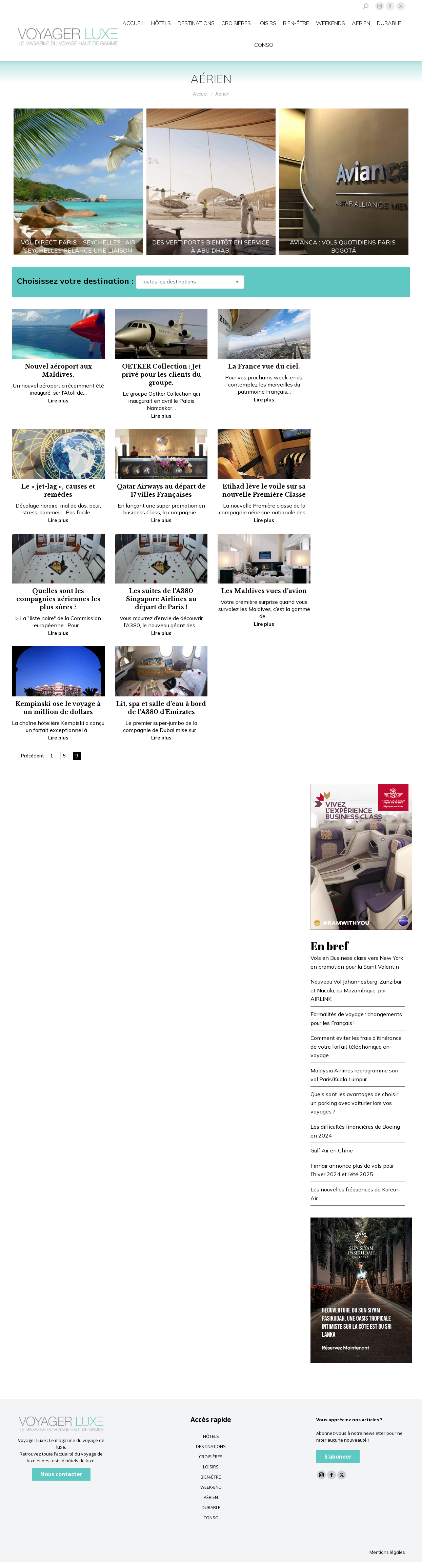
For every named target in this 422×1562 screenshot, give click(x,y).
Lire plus (58, 401)
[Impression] (361, 856)
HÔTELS (211, 1436)
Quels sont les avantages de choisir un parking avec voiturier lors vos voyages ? (354, 1103)
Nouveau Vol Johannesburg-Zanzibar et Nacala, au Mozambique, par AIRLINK (356, 990)
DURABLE (211, 1507)
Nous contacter (61, 1474)
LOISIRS (211, 1467)
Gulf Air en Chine (331, 1150)
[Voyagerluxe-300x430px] (361, 1289)
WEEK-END (211, 1487)
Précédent (32, 756)
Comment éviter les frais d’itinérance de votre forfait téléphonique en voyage (356, 1046)
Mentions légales (387, 1552)
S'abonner (337, 1456)
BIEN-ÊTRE (211, 1477)
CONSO (211, 1518)
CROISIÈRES (211, 1457)
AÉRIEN (211, 1497)
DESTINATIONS (211, 1446)
